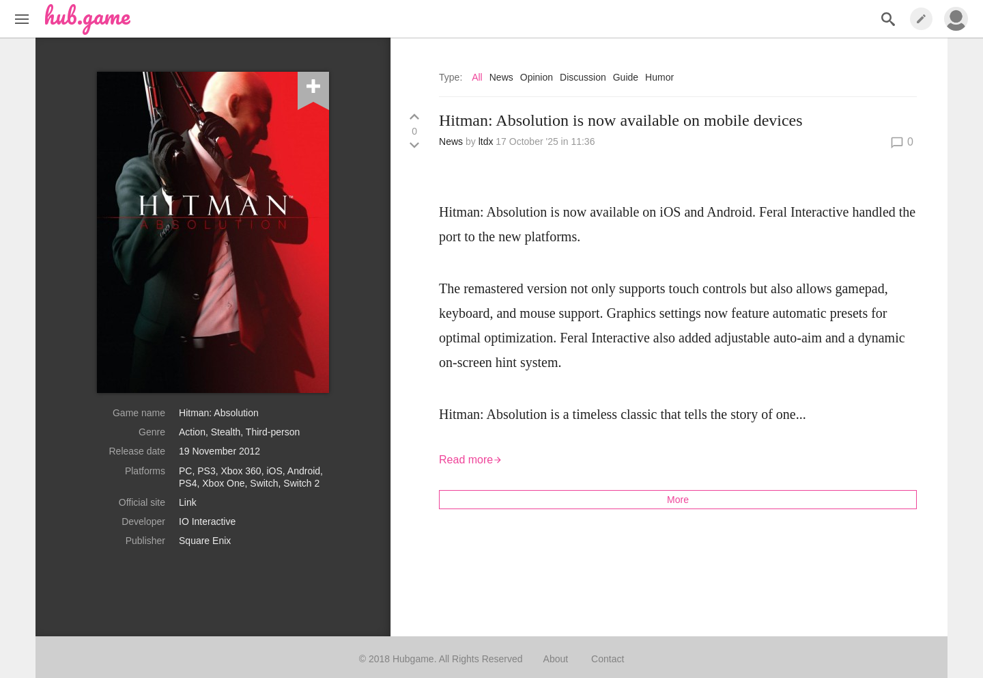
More (678, 499)
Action (192, 431)
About (556, 658)
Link (188, 502)
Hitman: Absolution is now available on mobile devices (621, 120)
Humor (659, 77)
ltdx (486, 141)
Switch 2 (301, 483)
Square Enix (205, 540)
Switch (264, 483)
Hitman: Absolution (219, 412)
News (501, 77)
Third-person (273, 431)
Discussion (583, 77)
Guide (625, 77)
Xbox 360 (241, 470)
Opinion (536, 77)
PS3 (206, 470)
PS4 (188, 483)
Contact (607, 658)
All (477, 77)
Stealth (226, 431)
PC (185, 470)
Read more (470, 459)
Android (303, 470)
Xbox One (223, 483)
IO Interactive (207, 521)
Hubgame (413, 658)
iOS (274, 470)
